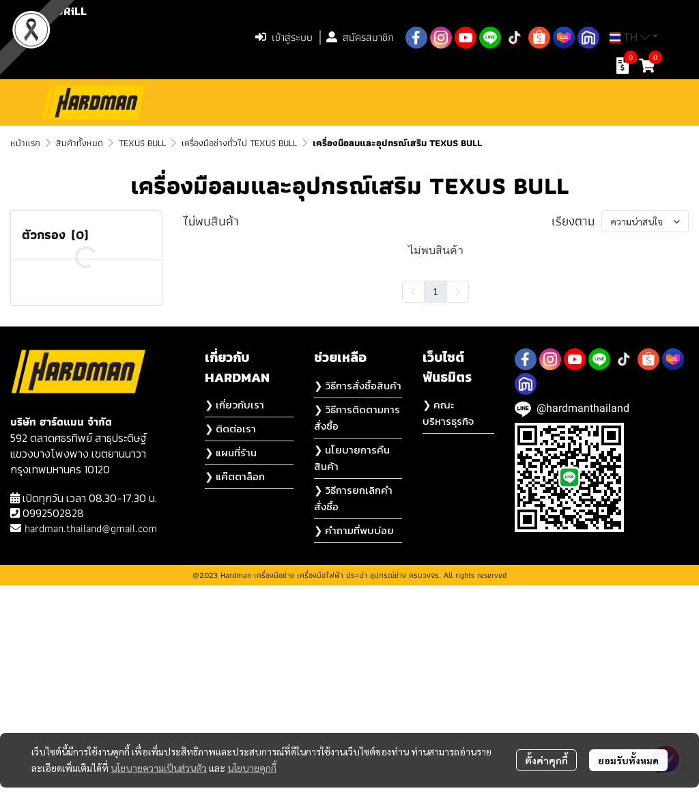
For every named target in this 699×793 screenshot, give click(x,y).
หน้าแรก (25, 142)
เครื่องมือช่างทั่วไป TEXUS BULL (239, 142)
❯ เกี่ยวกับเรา (234, 612)
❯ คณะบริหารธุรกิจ (448, 620)
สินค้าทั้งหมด (79, 142)
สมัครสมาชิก (360, 37)
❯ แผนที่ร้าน (231, 660)
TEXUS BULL (142, 142)
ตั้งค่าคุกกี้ (546, 760)
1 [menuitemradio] (435, 291)
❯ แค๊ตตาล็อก (235, 684)
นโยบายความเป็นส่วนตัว (159, 768)
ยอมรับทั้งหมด (628, 760)
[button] (158, 37)
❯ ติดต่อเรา (230, 636)
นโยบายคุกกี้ (251, 768)
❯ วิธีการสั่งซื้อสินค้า (357, 593)
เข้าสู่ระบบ (284, 37)
